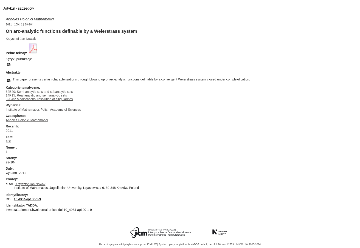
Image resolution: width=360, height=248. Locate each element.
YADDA (195, 244)
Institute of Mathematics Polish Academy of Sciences (43, 109)
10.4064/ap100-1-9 (27, 199)
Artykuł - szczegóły (18, 8)
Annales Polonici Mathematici (30, 19)
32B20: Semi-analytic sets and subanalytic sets (39, 92)
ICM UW (152, 244)
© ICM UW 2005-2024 (248, 244)
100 (16, 24)
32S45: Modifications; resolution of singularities (39, 99)
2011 (9, 24)
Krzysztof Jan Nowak (21, 39)
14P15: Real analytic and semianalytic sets (36, 95)
